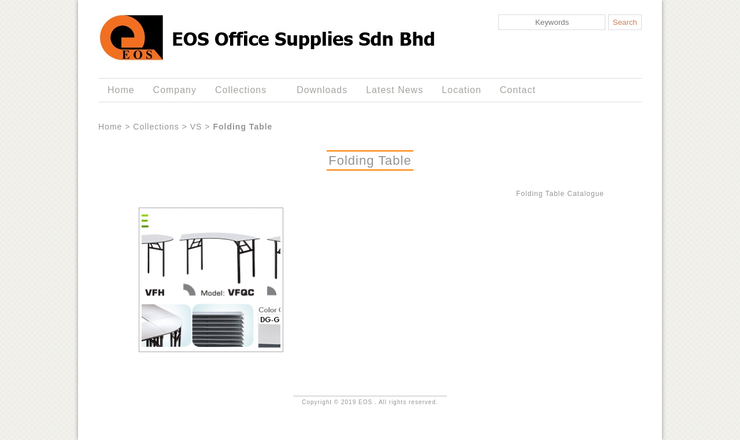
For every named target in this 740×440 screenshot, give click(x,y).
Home (121, 90)
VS (196, 126)
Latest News (394, 90)
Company (175, 90)
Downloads (322, 90)
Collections (243, 90)
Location (461, 90)
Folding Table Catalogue (560, 194)
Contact (518, 90)
